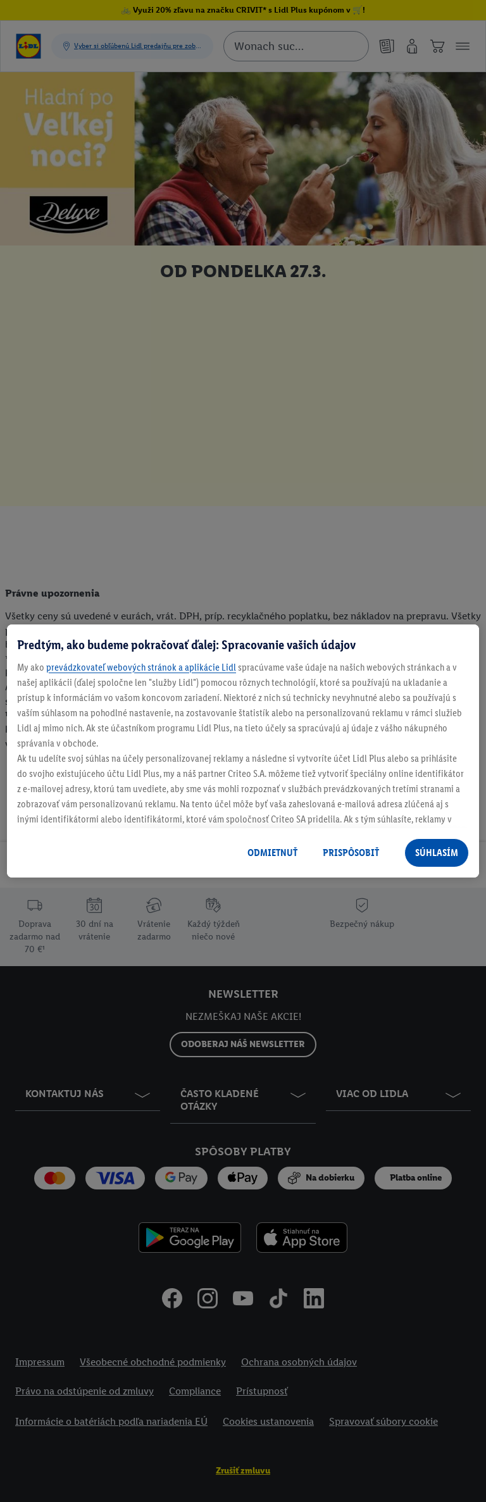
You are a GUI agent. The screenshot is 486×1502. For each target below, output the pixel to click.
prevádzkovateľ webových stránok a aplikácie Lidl (141, 667)
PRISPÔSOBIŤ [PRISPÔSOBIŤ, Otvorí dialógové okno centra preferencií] (351, 853)
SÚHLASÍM (436, 853)
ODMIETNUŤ (272, 853)
